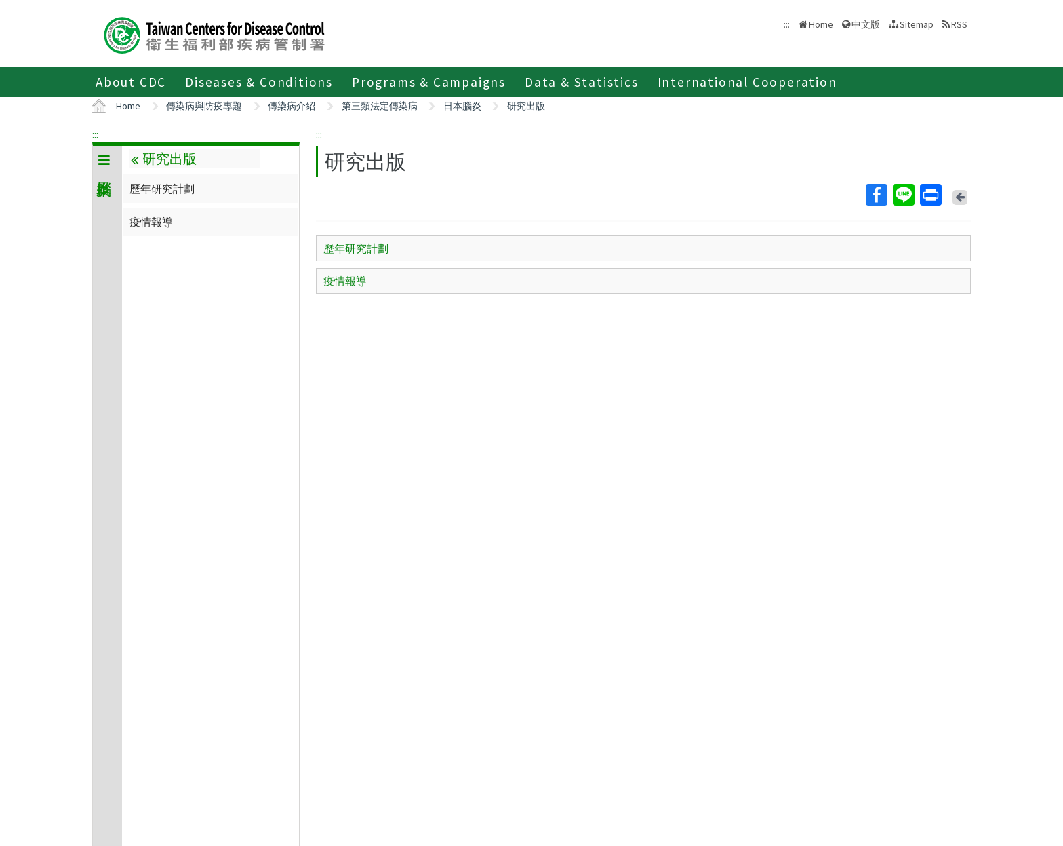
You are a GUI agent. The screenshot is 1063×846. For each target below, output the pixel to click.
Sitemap (917, 24)
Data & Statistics (582, 82)
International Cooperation (747, 82)
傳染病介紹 (291, 106)
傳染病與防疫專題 (204, 106)
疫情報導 (151, 222)
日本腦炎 (462, 106)
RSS (959, 24)
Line (903, 195)
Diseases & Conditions (259, 82)
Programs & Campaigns (429, 82)
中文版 (865, 24)
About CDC (131, 82)
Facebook (875, 195)
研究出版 (526, 106)
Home (821, 24)
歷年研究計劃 (162, 188)
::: (95, 134)
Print (930, 195)
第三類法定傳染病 (380, 106)
